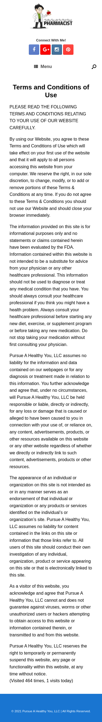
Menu (43, 66)
